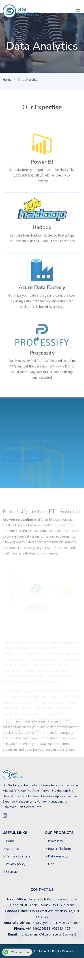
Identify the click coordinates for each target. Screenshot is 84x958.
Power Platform (59, 848)
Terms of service (18, 856)
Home (7, 79)
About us (12, 848)
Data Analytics (58, 856)
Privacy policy (15, 864)
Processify (55, 841)
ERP (51, 864)
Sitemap (12, 871)
